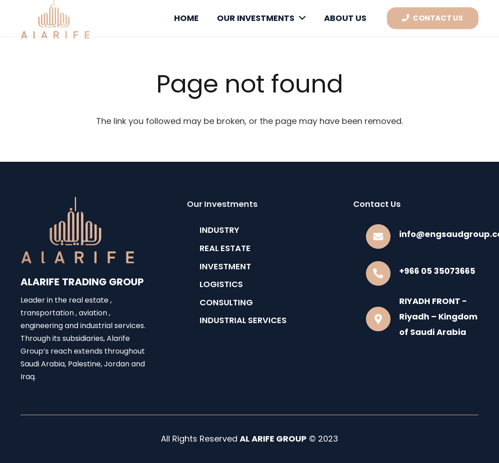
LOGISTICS (221, 284)
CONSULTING (226, 302)
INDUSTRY (219, 230)
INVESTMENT (225, 266)
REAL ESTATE (225, 248)
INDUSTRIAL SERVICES (243, 320)
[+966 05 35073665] (382, 273)
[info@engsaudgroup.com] (382, 236)
